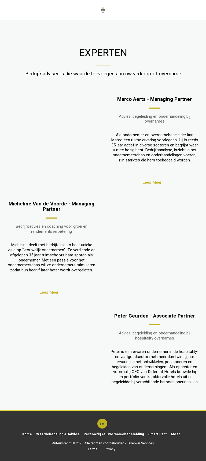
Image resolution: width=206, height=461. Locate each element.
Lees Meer (154, 182)
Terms (92, 449)
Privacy (110, 449)
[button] (5, 10)
